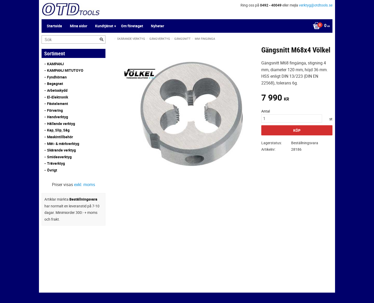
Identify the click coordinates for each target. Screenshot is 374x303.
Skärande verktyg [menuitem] (61, 150)
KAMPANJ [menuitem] (55, 63)
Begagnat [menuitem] (55, 83)
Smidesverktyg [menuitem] (59, 156)
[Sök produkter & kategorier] (73, 39)
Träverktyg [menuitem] (56, 163)
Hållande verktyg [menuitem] (61, 123)
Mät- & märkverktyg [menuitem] (63, 143)
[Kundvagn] (320, 26)
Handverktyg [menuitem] (57, 116)
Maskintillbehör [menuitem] (60, 136)
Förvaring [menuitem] (55, 110)
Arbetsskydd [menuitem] (57, 90)
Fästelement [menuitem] (57, 103)
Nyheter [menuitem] (157, 25)
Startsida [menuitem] (54, 25)
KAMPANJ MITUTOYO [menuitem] (65, 70)
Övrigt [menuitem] (52, 170)
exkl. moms (84, 184)
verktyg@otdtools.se (315, 5)
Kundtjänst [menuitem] (104, 25)
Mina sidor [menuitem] (78, 25)
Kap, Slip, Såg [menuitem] (58, 130)
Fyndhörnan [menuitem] (57, 77)
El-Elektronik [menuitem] (57, 97)
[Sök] (101, 39)
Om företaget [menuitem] (132, 25)
